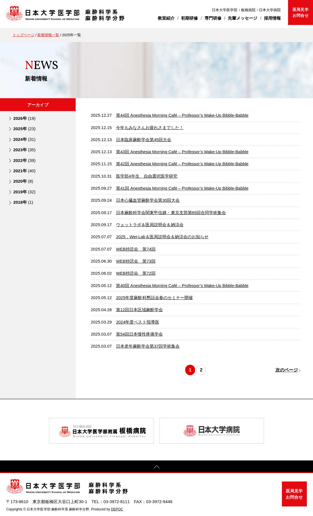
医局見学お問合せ (300, 12)
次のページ (286, 370)
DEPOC (117, 509)
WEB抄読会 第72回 (136, 273)
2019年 (24, 191)
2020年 (23, 181)
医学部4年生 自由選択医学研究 (146, 176)
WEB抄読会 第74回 (136, 249)
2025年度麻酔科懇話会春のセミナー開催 (154, 297)
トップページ (23, 35)
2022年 (24, 160)
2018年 (23, 202)
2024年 (24, 139)
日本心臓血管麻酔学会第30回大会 (148, 200)
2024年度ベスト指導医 (137, 322)
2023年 (24, 149)
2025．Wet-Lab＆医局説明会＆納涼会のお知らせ (162, 237)
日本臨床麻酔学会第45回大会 (143, 139)
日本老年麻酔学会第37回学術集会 (148, 346)
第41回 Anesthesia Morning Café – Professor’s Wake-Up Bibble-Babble (182, 188)
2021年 (24, 170)
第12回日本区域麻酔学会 (139, 310)
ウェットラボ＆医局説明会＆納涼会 (149, 225)
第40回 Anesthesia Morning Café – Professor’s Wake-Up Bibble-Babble (182, 285)
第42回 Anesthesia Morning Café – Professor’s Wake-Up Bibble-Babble (182, 164)
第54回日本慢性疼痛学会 (139, 334)
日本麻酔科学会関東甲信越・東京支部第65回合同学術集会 (171, 212)
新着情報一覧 (48, 35)
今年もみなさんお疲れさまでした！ (149, 127)
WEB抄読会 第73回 (136, 261)
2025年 (24, 128)
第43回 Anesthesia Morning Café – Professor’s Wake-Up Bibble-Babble (182, 152)
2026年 (24, 118)
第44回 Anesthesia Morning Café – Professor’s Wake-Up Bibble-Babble (182, 115)
